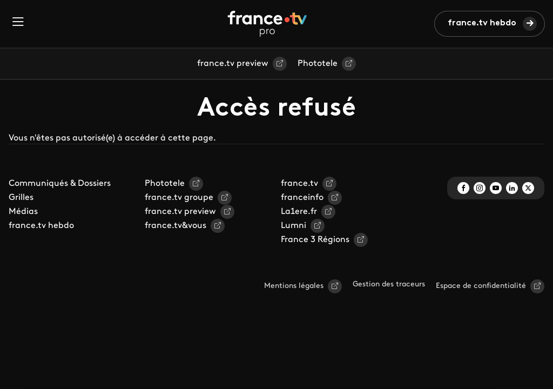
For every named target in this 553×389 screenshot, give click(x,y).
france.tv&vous (175, 226)
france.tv (299, 183)
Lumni (293, 226)
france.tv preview (232, 63)
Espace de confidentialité (481, 286)
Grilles (21, 197)
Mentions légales (293, 286)
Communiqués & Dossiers (60, 183)
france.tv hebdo (482, 23)
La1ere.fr (299, 211)
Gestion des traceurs (389, 284)
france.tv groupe (179, 197)
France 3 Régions (315, 240)
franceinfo (302, 197)
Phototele (318, 63)
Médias (23, 211)
